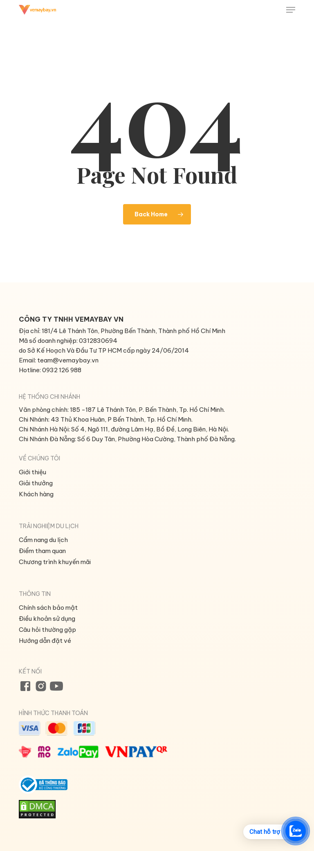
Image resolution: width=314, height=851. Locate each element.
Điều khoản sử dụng (47, 618)
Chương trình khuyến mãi (55, 562)
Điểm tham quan (42, 551)
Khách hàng (36, 494)
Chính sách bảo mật (48, 607)
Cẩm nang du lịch (43, 540)
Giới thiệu (32, 472)
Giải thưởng (36, 483)
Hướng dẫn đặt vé (45, 640)
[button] (290, 10)
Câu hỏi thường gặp (47, 629)
